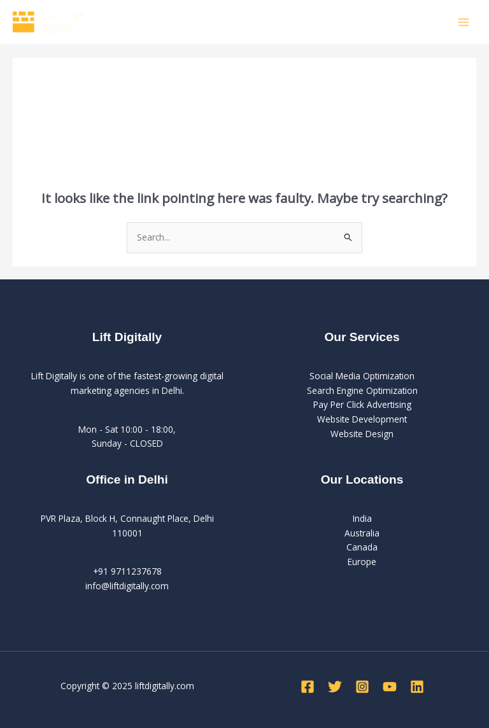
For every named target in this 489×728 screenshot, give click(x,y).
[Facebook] (308, 687)
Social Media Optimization (362, 376)
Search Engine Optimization (362, 390)
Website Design (361, 434)
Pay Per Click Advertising (362, 404)
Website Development (362, 419)
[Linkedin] (417, 687)
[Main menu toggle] (464, 22)
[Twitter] (335, 687)
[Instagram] (362, 687)
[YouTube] (390, 687)
